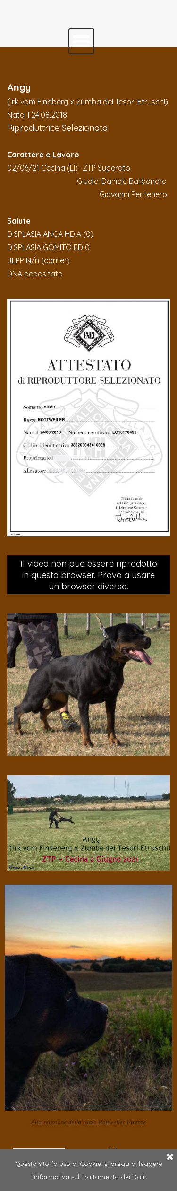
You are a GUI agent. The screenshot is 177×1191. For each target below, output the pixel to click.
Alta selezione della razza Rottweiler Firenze (88, 1122)
